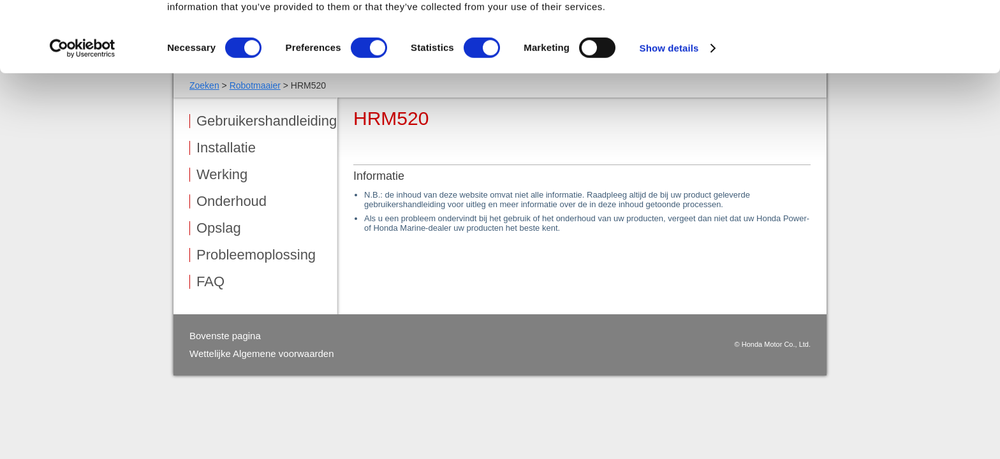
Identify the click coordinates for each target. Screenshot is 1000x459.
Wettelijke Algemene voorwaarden (261, 353)
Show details (669, 118)
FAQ (210, 282)
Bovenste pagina (225, 335)
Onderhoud (231, 201)
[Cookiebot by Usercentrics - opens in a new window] (82, 118)
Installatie (226, 148)
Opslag (218, 228)
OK (893, 31)
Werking (221, 175)
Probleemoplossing (256, 255)
